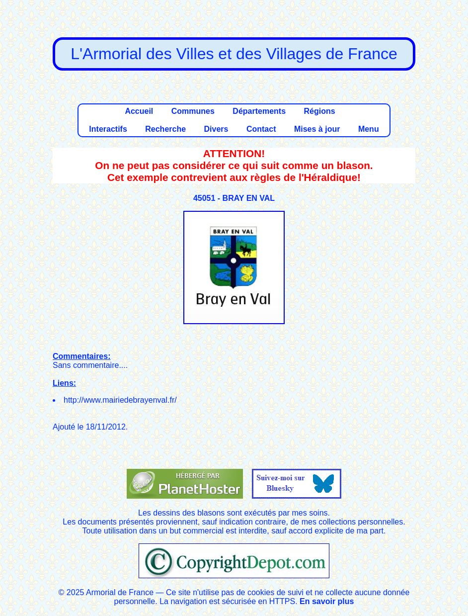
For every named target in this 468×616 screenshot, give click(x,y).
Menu (368, 129)
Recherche (165, 129)
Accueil (139, 111)
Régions (319, 111)
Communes (193, 111)
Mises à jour (317, 129)
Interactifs (108, 129)
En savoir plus (327, 601)
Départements (259, 111)
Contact (261, 129)
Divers (216, 129)
